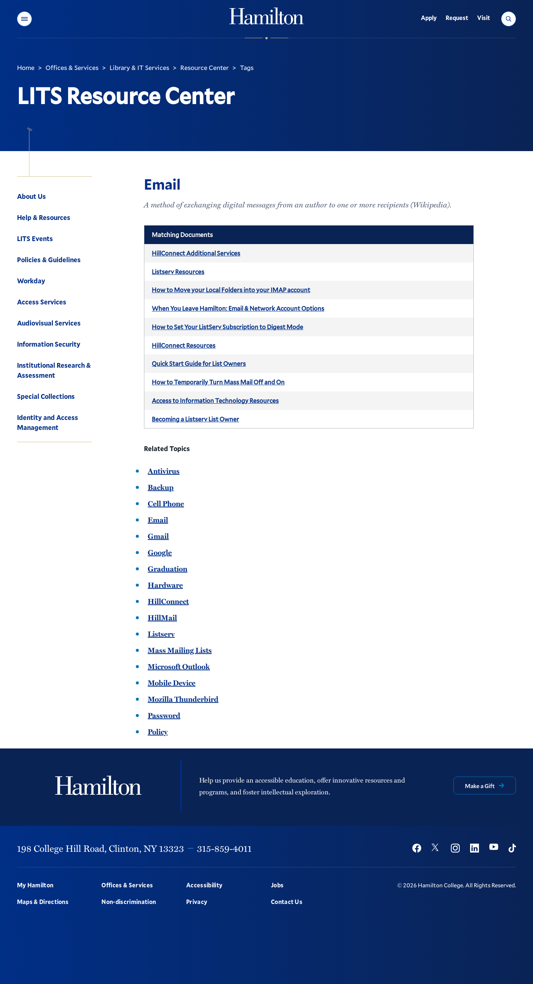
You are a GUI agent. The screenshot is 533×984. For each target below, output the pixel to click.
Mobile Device (171, 682)
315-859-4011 (224, 848)
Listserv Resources (178, 271)
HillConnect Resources (183, 345)
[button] (24, 19)
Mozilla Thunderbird (183, 698)
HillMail (162, 617)
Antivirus (164, 470)
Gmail (158, 535)
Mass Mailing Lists (180, 650)
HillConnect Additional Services (196, 253)
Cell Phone (166, 503)
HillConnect (168, 601)
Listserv (161, 633)
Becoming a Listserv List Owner (195, 419)
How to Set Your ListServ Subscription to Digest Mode (227, 327)
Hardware (165, 584)
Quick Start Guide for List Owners (199, 363)
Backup (161, 487)
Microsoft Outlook (179, 666)
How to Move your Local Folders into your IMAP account (231, 290)
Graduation (167, 568)
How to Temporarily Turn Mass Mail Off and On (218, 382)
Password (164, 715)
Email (158, 519)
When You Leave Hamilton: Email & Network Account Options (238, 308)
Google (160, 552)
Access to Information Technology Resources (215, 400)
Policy (158, 731)
